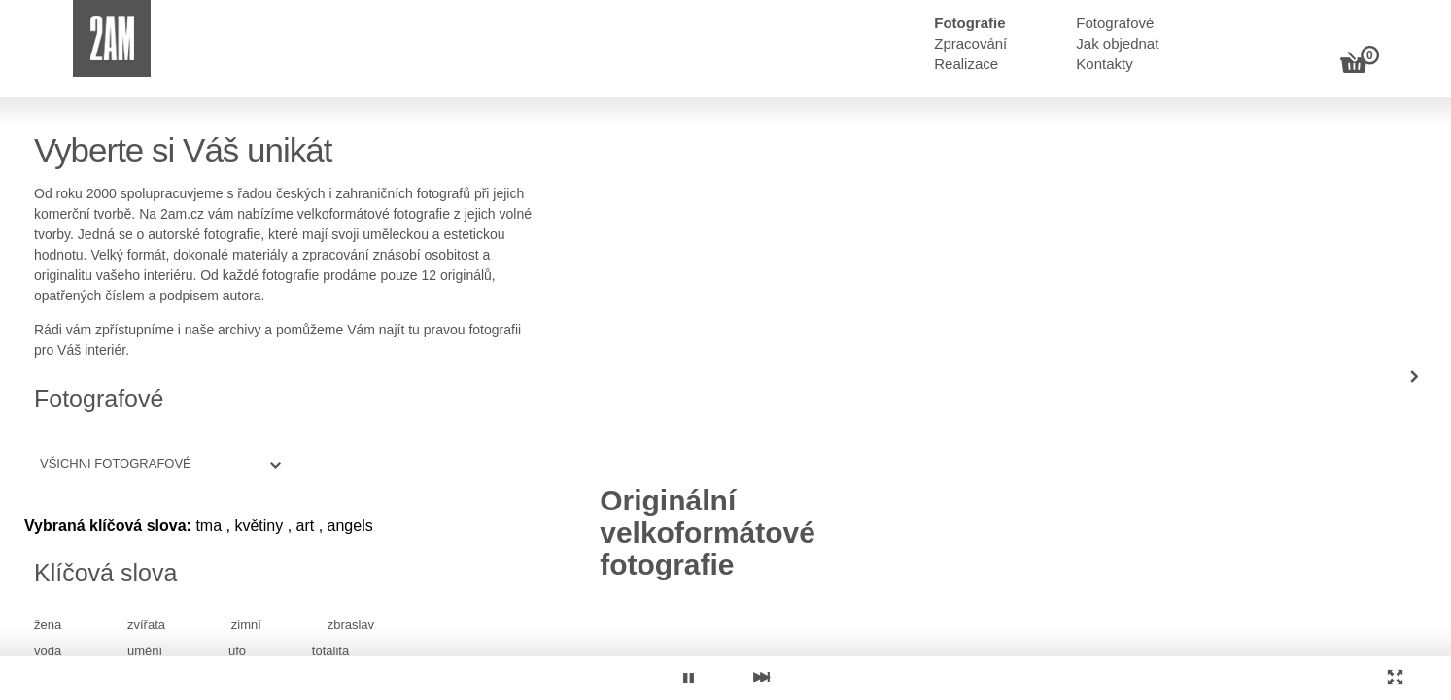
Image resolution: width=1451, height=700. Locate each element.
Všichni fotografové (115, 463)
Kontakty (1104, 63)
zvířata (146, 624)
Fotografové (1115, 23)
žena (47, 624)
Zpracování (970, 43)
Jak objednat (1117, 43)
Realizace (966, 63)
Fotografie (969, 23)
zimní (246, 624)
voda (47, 651)
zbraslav (351, 624)
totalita (330, 651)
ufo (237, 651)
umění (144, 651)
